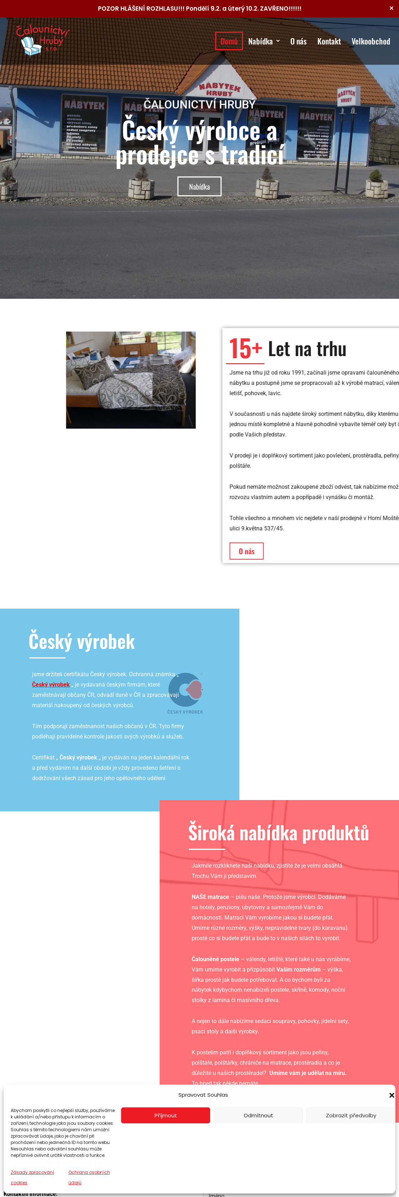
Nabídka (264, 41)
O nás (298, 41)
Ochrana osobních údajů (89, 1177)
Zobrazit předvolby (351, 1115)
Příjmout (166, 1115)
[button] (391, 1095)
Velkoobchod (371, 41)
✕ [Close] (391, 8)
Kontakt (329, 41)
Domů (229, 41)
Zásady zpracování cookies (32, 1177)
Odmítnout (258, 1115)
